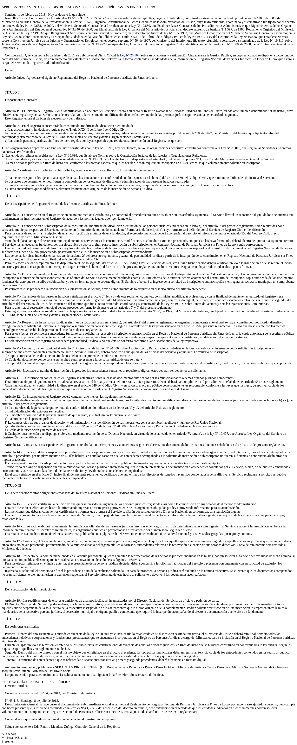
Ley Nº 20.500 (129, 55)
